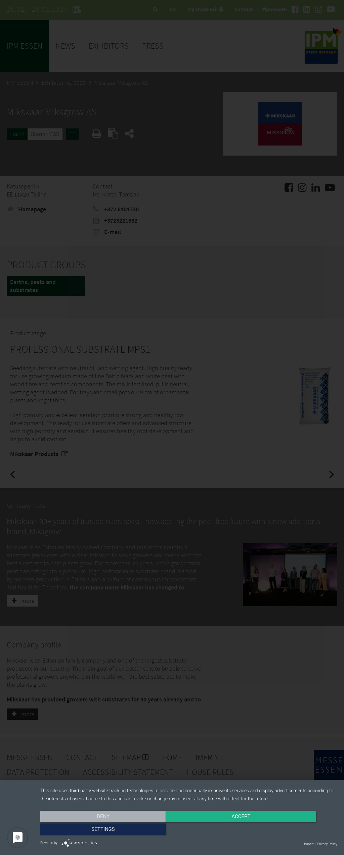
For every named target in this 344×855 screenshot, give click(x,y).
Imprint (309, 844)
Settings (293, 831)
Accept (188, 831)
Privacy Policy (327, 844)
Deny (85, 831)
